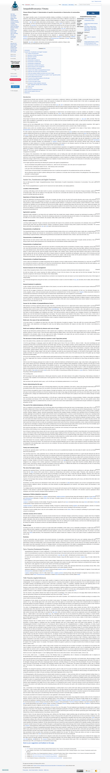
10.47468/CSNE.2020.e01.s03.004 (91, 44)
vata (45, 370)
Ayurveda (33, 25)
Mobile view (46, 770)
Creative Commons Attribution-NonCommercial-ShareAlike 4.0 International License (49, 765)
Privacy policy (25, 770)
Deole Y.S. (89, 37)
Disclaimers (41, 770)
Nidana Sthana (93, 26)
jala (35, 22)
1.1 (28, 748)
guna (61, 23)
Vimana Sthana (87, 18)
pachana (25, 38)
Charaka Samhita (27, 499)
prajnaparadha (26, 129)
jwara (81, 370)
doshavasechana (55, 38)
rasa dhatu (25, 739)
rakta (34, 739)
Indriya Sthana (94, 27)
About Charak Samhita (33, 770)
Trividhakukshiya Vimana (89, 20)
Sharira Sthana (87, 27)
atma (40, 733)
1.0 (27, 748)
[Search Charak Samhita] (90, 4)
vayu (30, 22)
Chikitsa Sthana (87, 29)
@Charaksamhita (14, 76)
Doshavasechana (41, 574)
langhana (60, 36)
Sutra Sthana (87, 26)
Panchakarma (96, 139)
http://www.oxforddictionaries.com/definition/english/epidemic (45, 756)
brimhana (25, 36)
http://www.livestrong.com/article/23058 (54, 758)
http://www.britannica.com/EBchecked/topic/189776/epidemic (45, 754)
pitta (36, 370)
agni (34, 370)
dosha (67, 38)
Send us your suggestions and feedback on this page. (38, 743)
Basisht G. (94, 37)
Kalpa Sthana (93, 29)
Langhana (25, 502)
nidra (93, 717)
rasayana (54, 141)
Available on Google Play (15, 70)
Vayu (30, 42)
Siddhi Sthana (87, 30)
